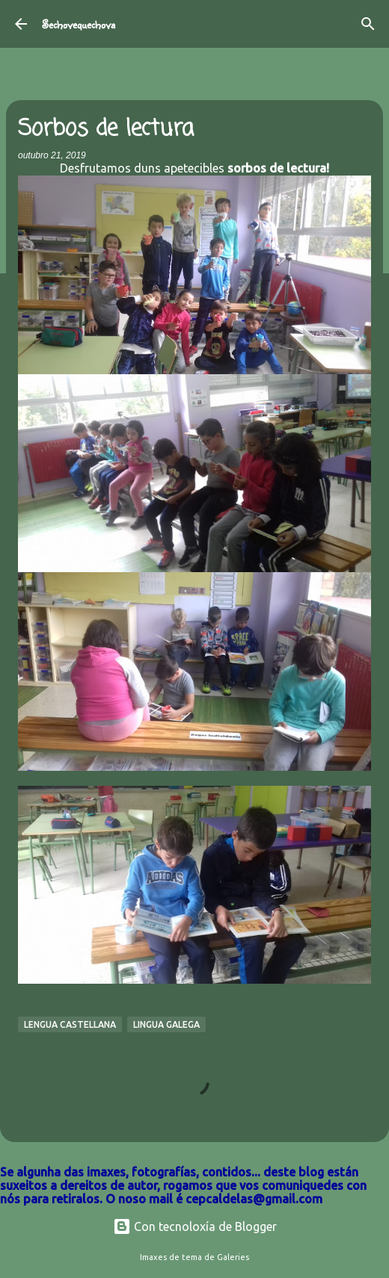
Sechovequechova (78, 24)
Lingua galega (166, 1024)
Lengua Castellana (70, 1024)
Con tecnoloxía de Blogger (195, 1226)
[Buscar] (368, 24)
